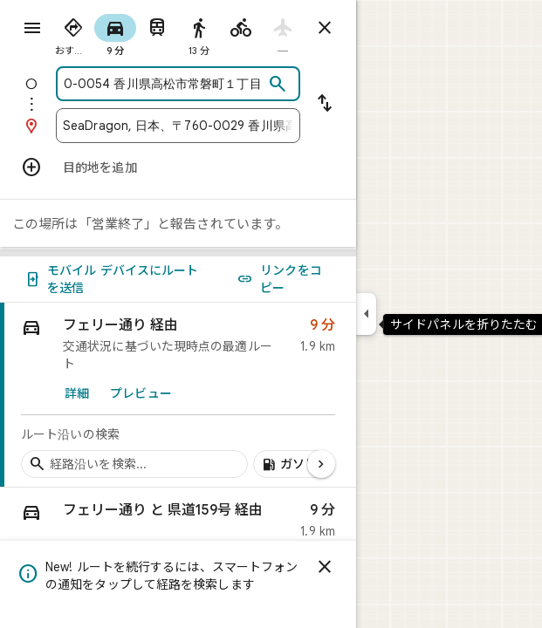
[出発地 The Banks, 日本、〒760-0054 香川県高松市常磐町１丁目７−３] (163, 83)
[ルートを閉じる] (324, 28)
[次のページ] (321, 464)
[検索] (277, 84)
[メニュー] (32, 28)
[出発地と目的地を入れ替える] (324, 104)
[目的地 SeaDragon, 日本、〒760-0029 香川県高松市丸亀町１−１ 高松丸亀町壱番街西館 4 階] (178, 125)
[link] (178, 395)
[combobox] (163, 83)
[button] (178, 525)
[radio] (73, 33)
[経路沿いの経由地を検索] (134, 464)
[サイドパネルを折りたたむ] (366, 314)
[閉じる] (324, 566)
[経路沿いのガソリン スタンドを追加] (296, 464)
